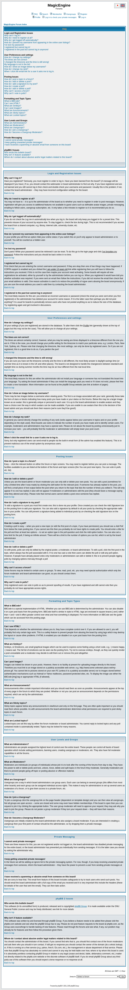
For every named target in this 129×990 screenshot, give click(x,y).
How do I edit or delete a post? (18, 81)
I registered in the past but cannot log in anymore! (26, 49)
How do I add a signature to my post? (21, 84)
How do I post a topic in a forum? (19, 79)
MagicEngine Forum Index (15, 24)
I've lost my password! (14, 45)
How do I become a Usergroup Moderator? (23, 132)
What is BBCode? (12, 101)
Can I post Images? (13, 108)
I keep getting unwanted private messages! (23, 142)
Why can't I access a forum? (16, 91)
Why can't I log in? (12, 35)
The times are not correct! (15, 60)
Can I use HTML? (12, 103)
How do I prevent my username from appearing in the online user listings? (37, 42)
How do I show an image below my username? (25, 67)
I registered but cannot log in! (17, 47)
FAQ (34, 14)
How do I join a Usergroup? (16, 130)
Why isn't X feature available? (17, 155)
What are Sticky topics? (14, 113)
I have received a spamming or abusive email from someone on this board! (37, 145)
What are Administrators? (15, 123)
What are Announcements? (16, 110)
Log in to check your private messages (59, 17)
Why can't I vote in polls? (15, 93)
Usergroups (70, 14)
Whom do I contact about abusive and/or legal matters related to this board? (38, 157)
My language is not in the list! (17, 64)
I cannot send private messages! (18, 140)
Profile (36, 17)
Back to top (9, 193)
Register (82, 14)
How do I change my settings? (17, 57)
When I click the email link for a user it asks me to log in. (29, 71)
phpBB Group (81, 906)
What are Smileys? (12, 106)
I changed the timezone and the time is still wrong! (26, 62)
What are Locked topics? (15, 115)
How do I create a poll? (14, 86)
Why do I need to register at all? (18, 38)
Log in (82, 17)
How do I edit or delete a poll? (17, 88)
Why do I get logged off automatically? (21, 40)
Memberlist (56, 14)
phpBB (60, 986)
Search (44, 14)
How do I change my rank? (16, 69)
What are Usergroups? (14, 127)
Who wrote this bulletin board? (17, 152)
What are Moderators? (14, 125)
